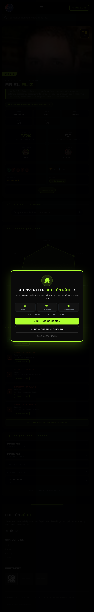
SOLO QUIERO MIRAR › (47, 336)
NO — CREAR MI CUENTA (47, 329)
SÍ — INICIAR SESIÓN (47, 321)
